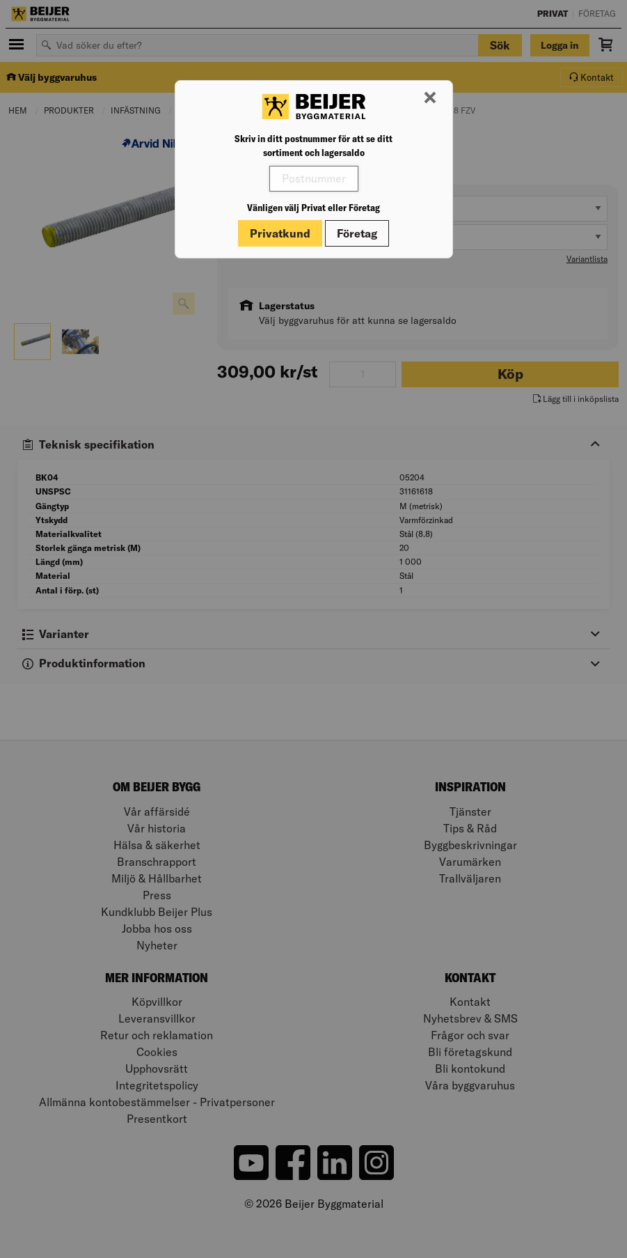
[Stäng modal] (430, 98)
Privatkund (280, 233)
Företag (357, 233)
